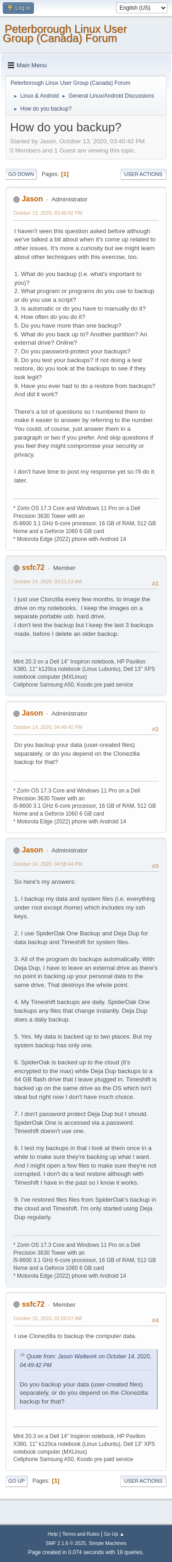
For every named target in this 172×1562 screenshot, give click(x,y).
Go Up (16, 1481)
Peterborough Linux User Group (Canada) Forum (65, 33)
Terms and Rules (81, 1534)
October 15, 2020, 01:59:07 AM (47, 1318)
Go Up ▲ (114, 1534)
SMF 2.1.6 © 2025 (65, 1543)
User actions (143, 174)
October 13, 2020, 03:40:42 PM (47, 213)
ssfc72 (33, 567)
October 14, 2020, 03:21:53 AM (47, 581)
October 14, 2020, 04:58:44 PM (47, 864)
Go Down (21, 174)
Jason (32, 199)
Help (53, 1534)
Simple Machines (108, 1543)
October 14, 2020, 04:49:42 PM (47, 727)
